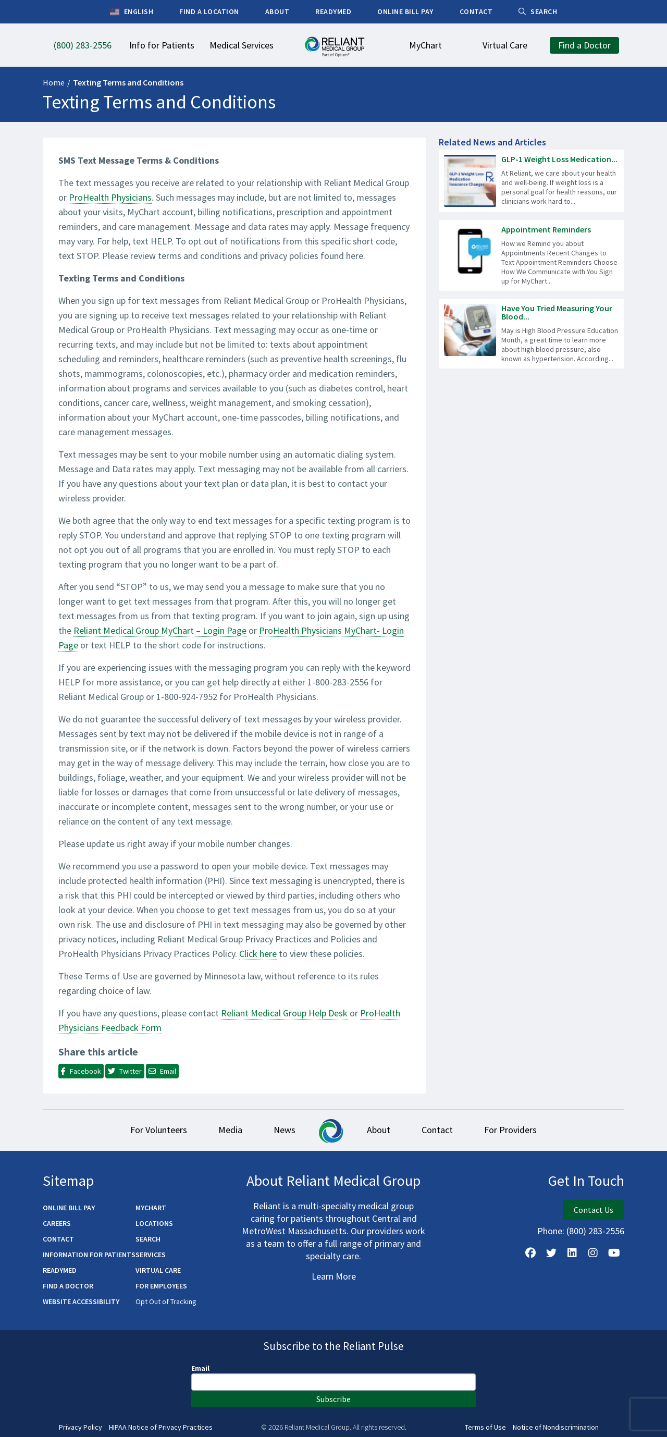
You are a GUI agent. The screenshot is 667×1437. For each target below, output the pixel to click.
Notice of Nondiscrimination (556, 1427)
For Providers (510, 1130)
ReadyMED (60, 1270)
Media (230, 1130)
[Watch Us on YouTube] (613, 1253)
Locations (154, 1223)
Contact (437, 1130)
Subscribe (333, 1399)
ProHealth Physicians (110, 197)
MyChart (150, 1207)
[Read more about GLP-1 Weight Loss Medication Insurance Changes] (531, 181)
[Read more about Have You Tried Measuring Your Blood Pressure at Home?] (531, 334)
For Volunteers (158, 1130)
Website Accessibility (81, 1301)
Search (147, 1239)
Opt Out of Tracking (165, 1301)
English (131, 12)
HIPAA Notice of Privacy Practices (161, 1427)
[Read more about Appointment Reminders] (531, 255)
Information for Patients (89, 1254)
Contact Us (593, 1210)
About (378, 1130)
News (284, 1130)
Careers (57, 1223)
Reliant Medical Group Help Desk (284, 1013)
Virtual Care (158, 1270)
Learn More (334, 1276)
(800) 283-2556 (595, 1231)
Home (54, 82)
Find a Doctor (68, 1286)
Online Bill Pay (69, 1207)
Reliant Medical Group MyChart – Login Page (159, 630)
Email (200, 1368)
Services (150, 1254)
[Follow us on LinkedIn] (572, 1253)
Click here (258, 954)
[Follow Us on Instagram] (593, 1253)
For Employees (161, 1286)
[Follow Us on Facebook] (530, 1253)
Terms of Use (485, 1427)
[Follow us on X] (551, 1253)
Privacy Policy (80, 1427)
